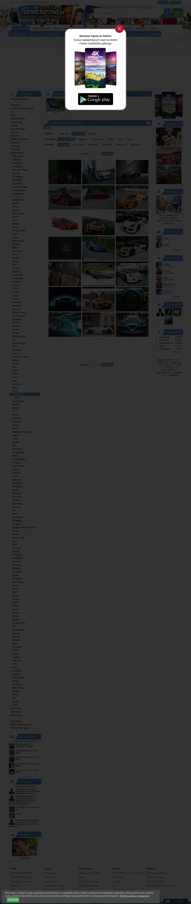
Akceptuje (13, 899)
